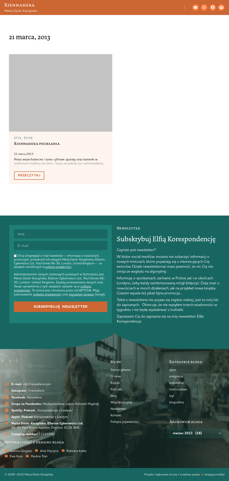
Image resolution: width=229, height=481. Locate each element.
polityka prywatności (47, 294)
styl (18, 138)
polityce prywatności (58, 267)
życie (28, 138)
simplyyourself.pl (215, 474)
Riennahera (19, 5)
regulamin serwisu (81, 294)
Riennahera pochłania (37, 143)
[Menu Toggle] (187, 7)
